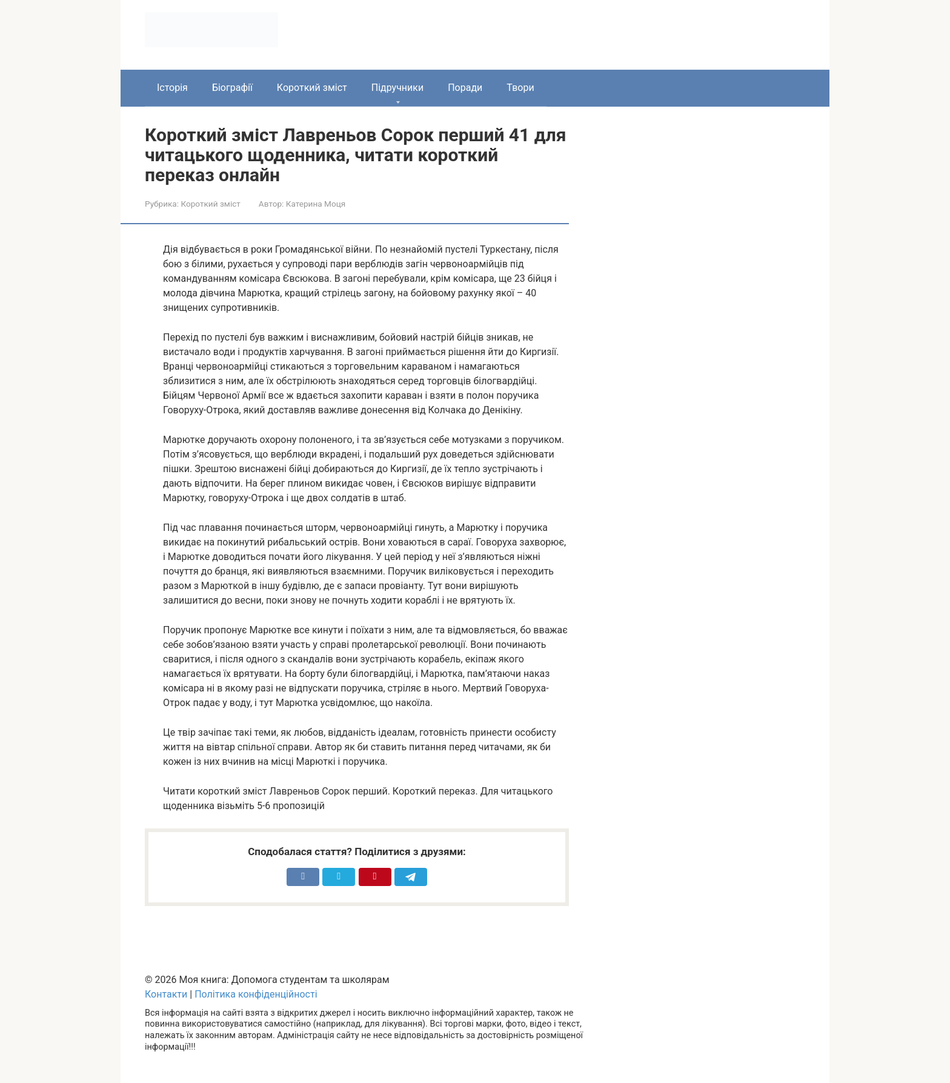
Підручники (397, 87)
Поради (465, 87)
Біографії (232, 87)
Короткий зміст (312, 87)
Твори (520, 87)
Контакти (166, 994)
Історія (172, 87)
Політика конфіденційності (255, 994)
